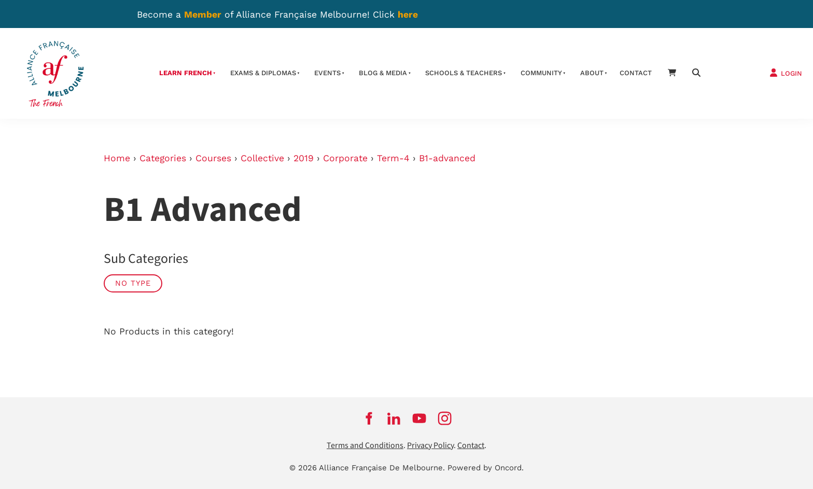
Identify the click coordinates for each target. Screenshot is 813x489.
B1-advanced (447, 158)
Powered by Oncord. (485, 467)
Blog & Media (383, 73)
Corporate (345, 158)
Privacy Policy (430, 445)
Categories (162, 158)
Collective (262, 158)
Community (541, 73)
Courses (213, 158)
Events (327, 73)
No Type (133, 283)
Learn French (185, 73)
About (592, 73)
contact (636, 73)
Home (117, 158)
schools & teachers (463, 73)
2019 (303, 158)
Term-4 (393, 158)
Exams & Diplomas (263, 73)
